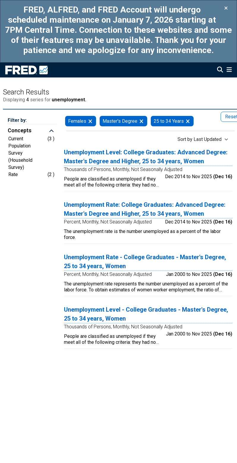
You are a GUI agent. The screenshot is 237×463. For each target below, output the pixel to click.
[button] (32, 131)
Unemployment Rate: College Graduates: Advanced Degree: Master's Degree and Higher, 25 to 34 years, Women (144, 209)
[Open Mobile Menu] (229, 70)
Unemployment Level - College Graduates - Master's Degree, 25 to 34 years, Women (146, 314)
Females (77, 121)
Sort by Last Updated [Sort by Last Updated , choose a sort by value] (200, 139)
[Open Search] (220, 70)
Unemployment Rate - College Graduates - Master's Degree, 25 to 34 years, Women (145, 262)
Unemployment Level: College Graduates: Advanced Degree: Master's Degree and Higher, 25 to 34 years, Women (145, 157)
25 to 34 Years (169, 121)
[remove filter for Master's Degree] (141, 121)
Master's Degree (120, 121)
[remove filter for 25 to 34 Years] (188, 121)
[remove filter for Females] (90, 121)
